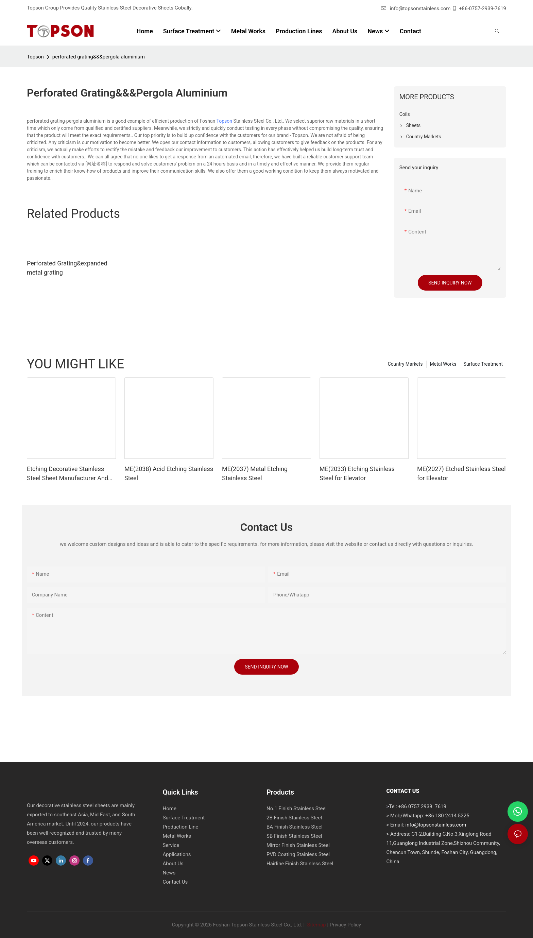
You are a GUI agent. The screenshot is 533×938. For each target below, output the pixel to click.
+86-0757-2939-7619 (482, 8)
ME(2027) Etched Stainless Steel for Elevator (461, 473)
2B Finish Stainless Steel (294, 818)
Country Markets (405, 364)
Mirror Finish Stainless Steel (298, 845)
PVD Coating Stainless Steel (298, 854)
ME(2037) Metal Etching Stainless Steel (255, 473)
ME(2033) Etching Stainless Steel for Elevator (357, 473)
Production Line (181, 827)
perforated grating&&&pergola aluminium (98, 57)
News (169, 873)
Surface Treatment (483, 364)
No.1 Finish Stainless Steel (296, 808)
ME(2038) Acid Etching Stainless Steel (168, 473)
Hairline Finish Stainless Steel (299, 864)
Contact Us (175, 882)
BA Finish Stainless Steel (294, 827)
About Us (173, 864)
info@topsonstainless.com (416, 8)
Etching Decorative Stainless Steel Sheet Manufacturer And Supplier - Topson (67, 474)
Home (169, 808)
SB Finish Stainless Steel (294, 836)
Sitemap (316, 925)
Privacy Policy (345, 925)
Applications (177, 854)
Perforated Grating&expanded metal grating (67, 268)
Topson (35, 57)
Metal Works (443, 364)
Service (171, 845)
